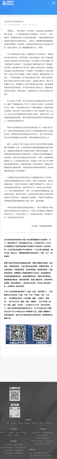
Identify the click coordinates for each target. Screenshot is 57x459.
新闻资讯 (34, 453)
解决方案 (13, 453)
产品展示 (20, 453)
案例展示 (27, 453)
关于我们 (41, 453)
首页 (7, 453)
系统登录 (48, 453)
